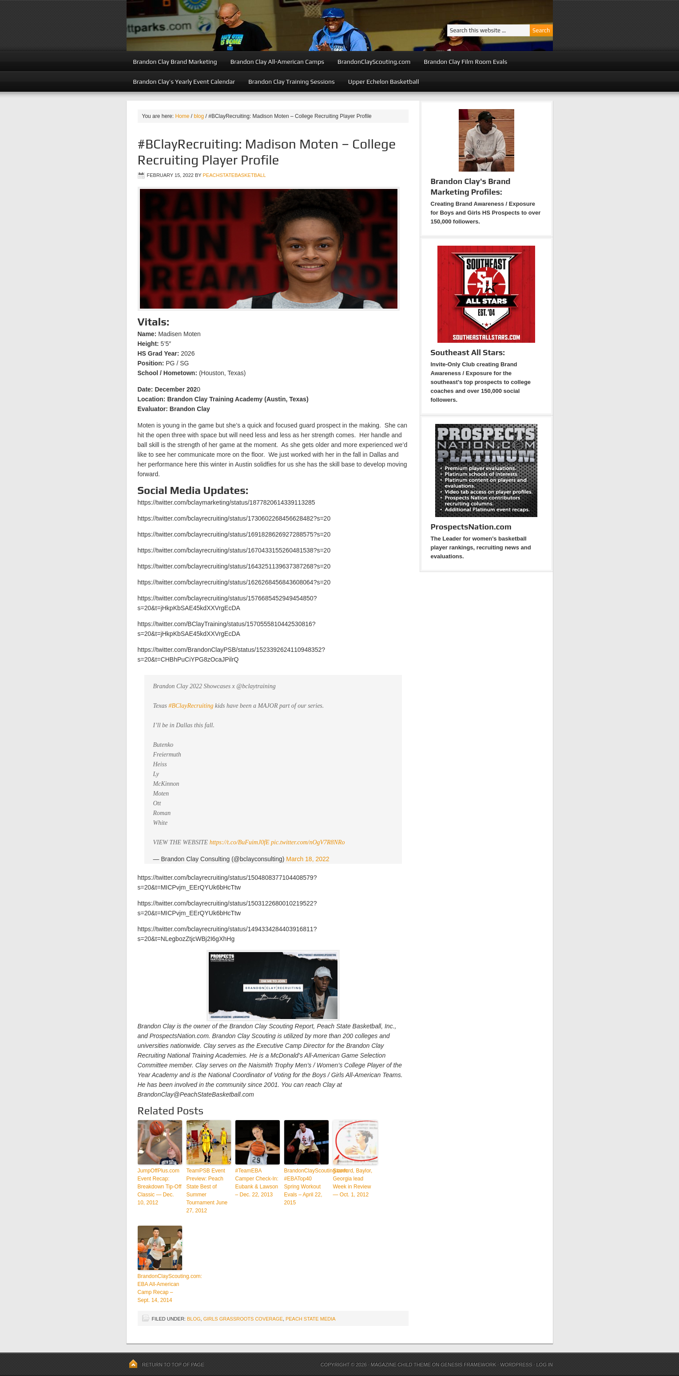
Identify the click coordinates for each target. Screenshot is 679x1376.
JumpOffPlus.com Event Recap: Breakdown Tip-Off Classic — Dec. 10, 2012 (160, 1187)
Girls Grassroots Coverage (243, 1318)
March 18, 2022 (307, 858)
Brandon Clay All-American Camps (277, 61)
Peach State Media (311, 1318)
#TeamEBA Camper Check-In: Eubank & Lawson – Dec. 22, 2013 (256, 1183)
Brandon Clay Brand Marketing (175, 61)
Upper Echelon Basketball (383, 81)
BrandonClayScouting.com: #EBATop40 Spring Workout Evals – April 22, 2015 (306, 1187)
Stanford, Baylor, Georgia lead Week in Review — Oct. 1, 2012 (353, 1183)
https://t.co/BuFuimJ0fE (240, 842)
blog (194, 1318)
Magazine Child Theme (401, 1364)
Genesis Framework (468, 1364)
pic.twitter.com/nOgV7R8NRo (308, 842)
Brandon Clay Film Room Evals (465, 61)
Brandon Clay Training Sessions (291, 81)
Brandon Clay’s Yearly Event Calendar (184, 81)
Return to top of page (173, 1364)
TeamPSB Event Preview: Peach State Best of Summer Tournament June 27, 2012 (207, 1191)
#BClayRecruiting (190, 705)
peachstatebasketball (234, 175)
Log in (544, 1364)
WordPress (516, 1364)
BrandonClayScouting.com (374, 61)
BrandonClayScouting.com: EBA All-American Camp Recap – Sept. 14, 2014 (160, 1288)
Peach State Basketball (235, 25)
